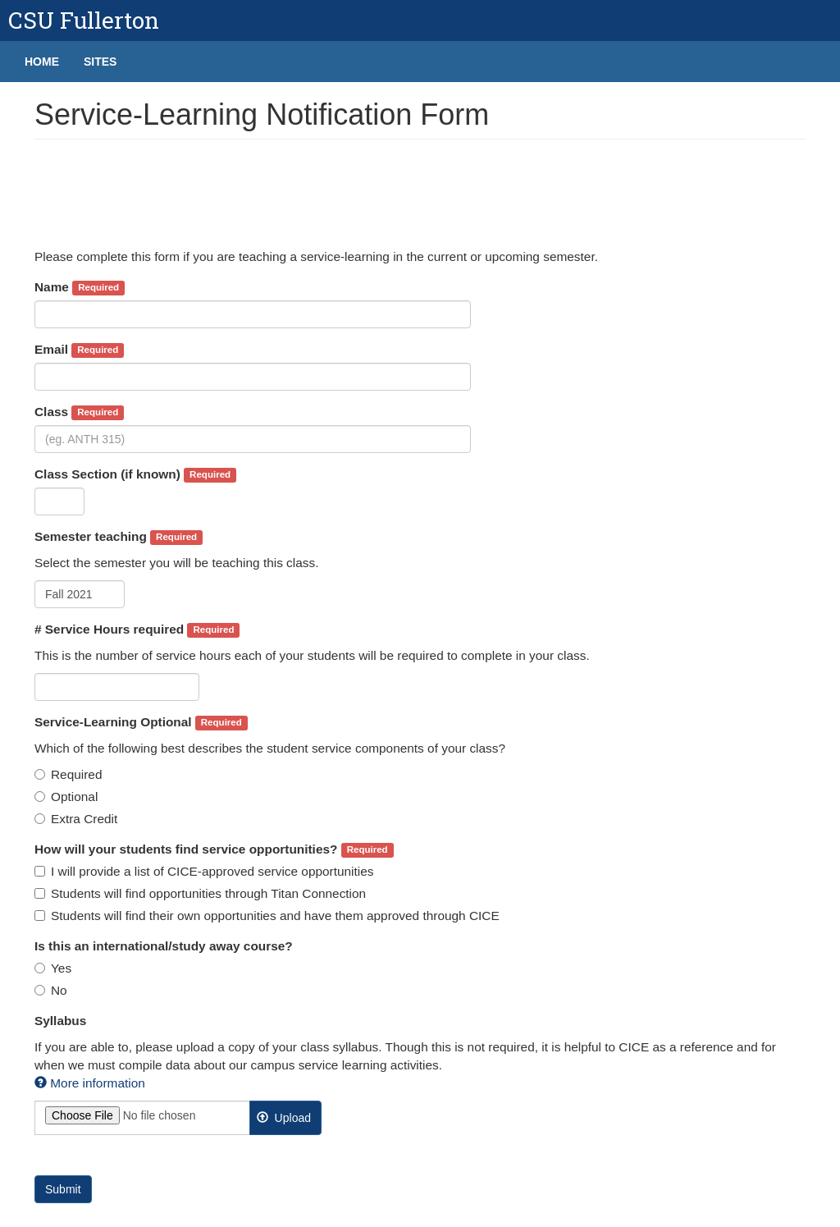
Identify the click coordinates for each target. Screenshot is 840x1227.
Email (79, 350)
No (50, 990)
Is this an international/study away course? (163, 946)
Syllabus (60, 1021)
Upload (284, 1117)
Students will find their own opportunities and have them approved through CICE (267, 916)
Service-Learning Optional (141, 722)
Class (79, 412)
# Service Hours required (137, 630)
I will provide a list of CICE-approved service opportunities (204, 871)
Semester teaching (118, 537)
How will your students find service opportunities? (214, 850)
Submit (63, 1189)
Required (68, 774)
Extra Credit (75, 819)
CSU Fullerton (83, 20)
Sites (100, 61)
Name (79, 287)
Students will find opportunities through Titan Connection (200, 893)
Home (42, 61)
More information (89, 1083)
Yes (52, 968)
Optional (66, 797)
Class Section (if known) (135, 475)
